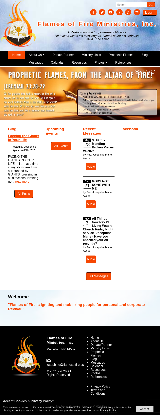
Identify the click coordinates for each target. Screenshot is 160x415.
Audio (91, 166)
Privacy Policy (100, 386)
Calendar (57, 62)
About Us (36, 55)
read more (22, 181)
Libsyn (149, 12)
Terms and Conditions (97, 391)
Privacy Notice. (108, 410)
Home (16, 55)
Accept (144, 409)
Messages (36, 62)
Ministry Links (91, 55)
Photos (101, 62)
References (123, 62)
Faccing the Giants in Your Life (23, 138)
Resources (79, 62)
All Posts (24, 193)
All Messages (98, 276)
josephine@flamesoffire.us (65, 364)
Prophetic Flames (121, 55)
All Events (61, 146)
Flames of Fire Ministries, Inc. (59, 340)
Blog (144, 55)
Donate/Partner (63, 55)
